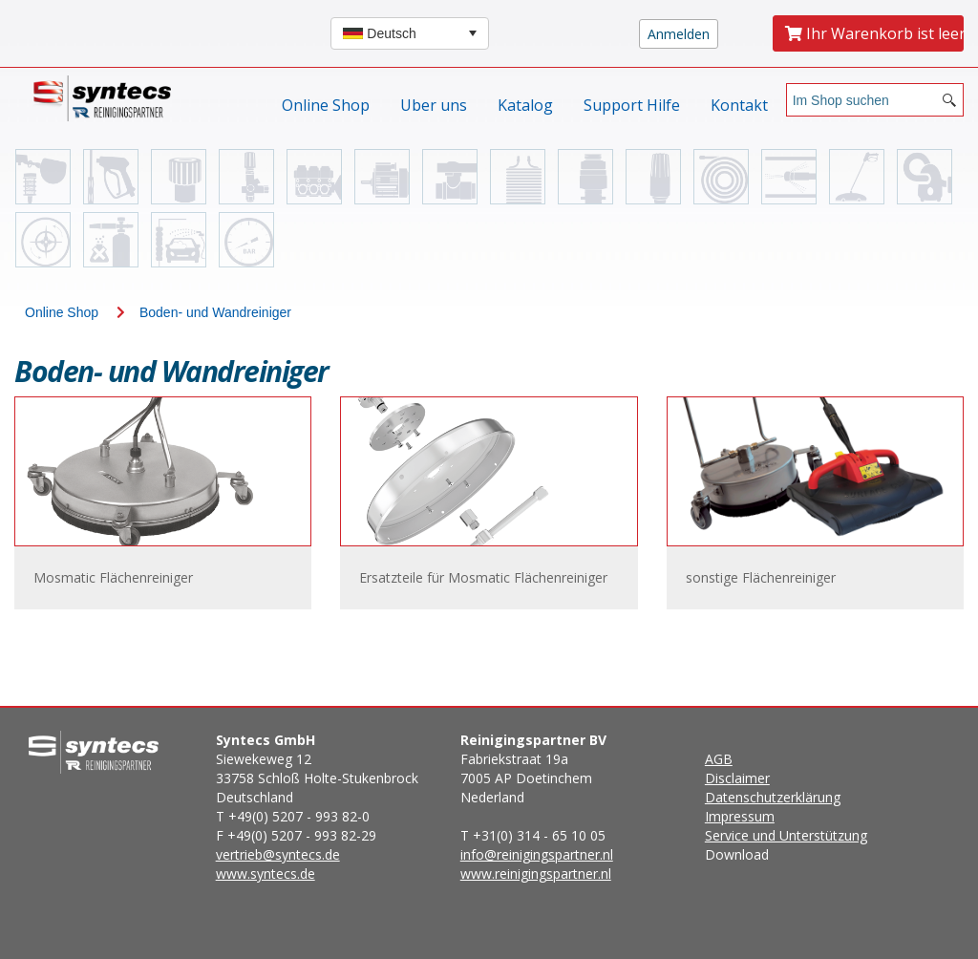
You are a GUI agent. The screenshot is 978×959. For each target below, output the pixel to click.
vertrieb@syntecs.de (278, 854)
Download (786, 806)
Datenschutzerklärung (772, 797)
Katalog (525, 105)
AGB (719, 759)
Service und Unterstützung (786, 835)
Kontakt (739, 105)
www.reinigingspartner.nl (535, 873)
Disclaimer (737, 778)
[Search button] (949, 100)
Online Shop (326, 105)
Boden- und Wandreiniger (215, 312)
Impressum (740, 816)
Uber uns (433, 105)
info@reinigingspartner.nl (536, 854)
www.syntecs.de (265, 873)
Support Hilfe (632, 105)
